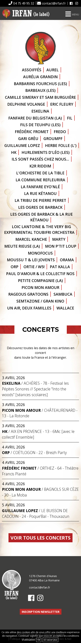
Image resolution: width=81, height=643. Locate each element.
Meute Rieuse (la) (22, 246)
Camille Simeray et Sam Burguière (40, 97)
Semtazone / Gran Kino (40, 301)
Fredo (60, 131)
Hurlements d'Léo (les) (46, 152)
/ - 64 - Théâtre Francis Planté (40, 471)
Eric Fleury (61, 104)
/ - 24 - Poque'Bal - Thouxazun (35, 513)
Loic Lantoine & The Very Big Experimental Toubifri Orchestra (39, 229)
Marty (58, 239)
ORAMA (67, 259)
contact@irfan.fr (54, 3)
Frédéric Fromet (32, 131)
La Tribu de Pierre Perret (40, 200)
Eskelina (40, 111)
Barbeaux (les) (40, 90)
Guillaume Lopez (22, 145)
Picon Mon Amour (40, 287)
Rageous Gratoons (28, 294)
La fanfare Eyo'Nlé (40, 186)
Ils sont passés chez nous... (40, 159)
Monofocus (40, 253)
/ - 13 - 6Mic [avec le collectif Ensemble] (38, 434)
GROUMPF (52, 138)
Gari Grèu (28, 138)
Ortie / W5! (34, 266)
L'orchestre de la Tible (40, 173)
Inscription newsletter (40, 612)
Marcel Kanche (31, 239)
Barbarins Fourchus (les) (40, 83)
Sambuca (63, 294)
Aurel (52, 69)
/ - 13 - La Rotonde (39, 413)
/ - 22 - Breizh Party (34, 452)
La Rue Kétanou (40, 193)
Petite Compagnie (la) (40, 280)
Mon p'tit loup (60, 246)
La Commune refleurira (40, 179)
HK (13, 152)
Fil (69, 118)
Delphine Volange (26, 104)
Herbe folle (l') (60, 145)
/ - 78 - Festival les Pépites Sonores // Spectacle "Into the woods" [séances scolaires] (35, 389)
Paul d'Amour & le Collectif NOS (40, 273)
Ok (38, 640)
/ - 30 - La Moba (40, 492)
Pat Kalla (60, 266)
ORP (14, 266)
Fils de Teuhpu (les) (40, 124)
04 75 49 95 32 (23, 3)
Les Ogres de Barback (40, 207)
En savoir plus (50, 640)
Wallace (65, 308)
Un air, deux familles (29, 308)
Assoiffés (31, 69)
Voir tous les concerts (40, 537)
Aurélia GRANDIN (40, 76)
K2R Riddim (40, 166)
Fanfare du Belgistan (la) (35, 118)
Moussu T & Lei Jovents (31, 259)
